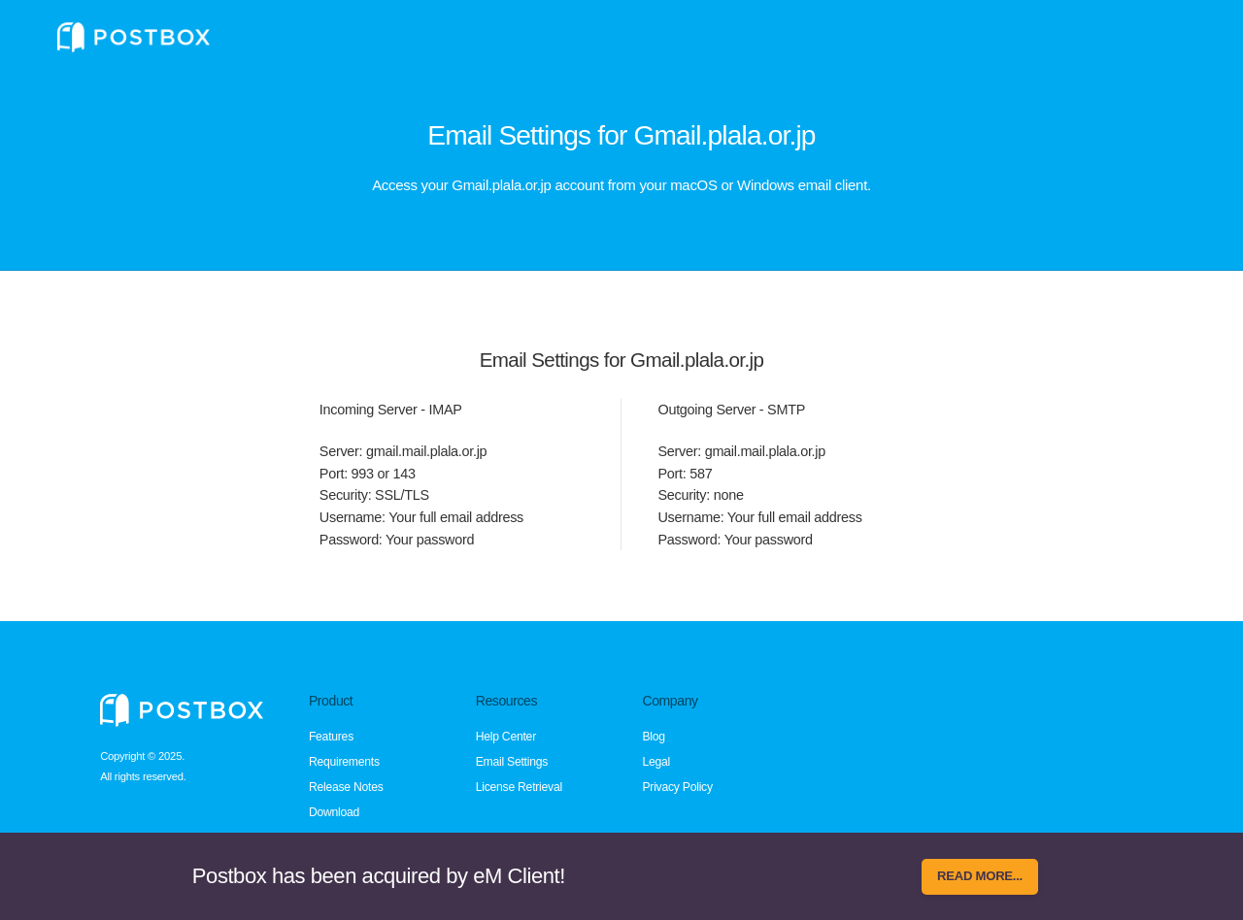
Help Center (506, 736)
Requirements (344, 762)
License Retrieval (519, 787)
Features (331, 736)
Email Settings (512, 762)
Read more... (980, 876)
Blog (653, 736)
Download (334, 812)
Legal (656, 762)
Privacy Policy (677, 787)
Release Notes (346, 787)
